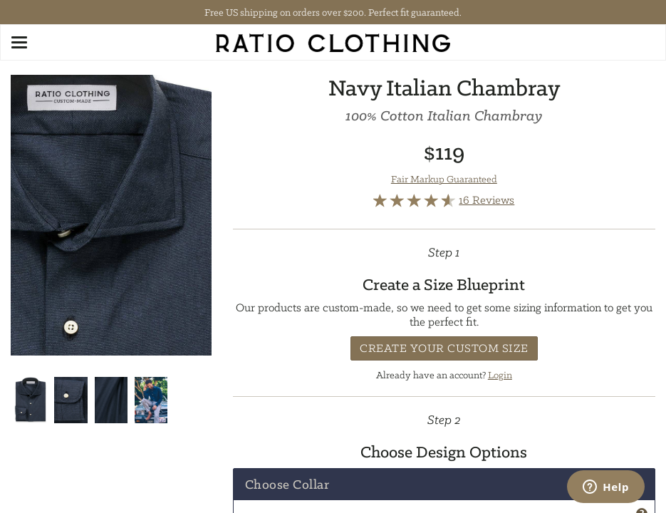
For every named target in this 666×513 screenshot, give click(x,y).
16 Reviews (486, 199)
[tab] (444, 484)
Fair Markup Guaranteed (444, 178)
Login (500, 374)
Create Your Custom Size (444, 348)
